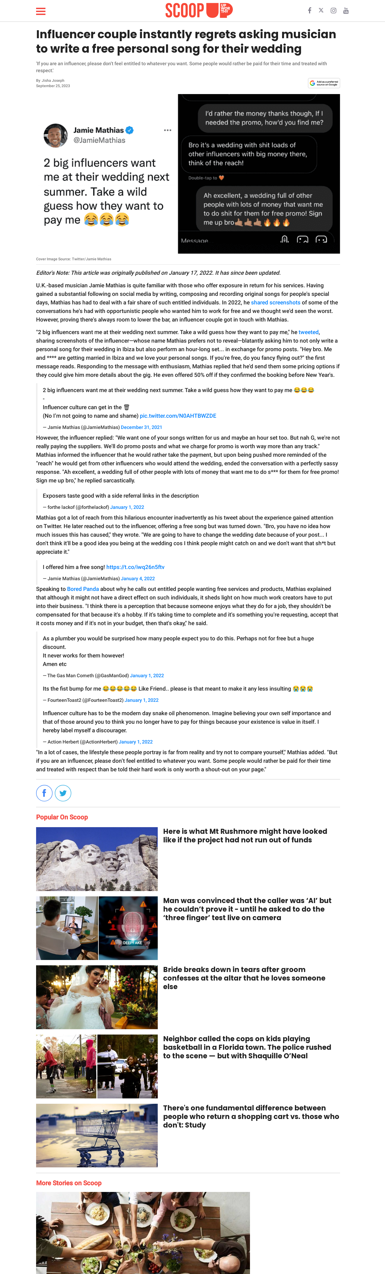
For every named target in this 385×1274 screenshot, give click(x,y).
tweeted (309, 332)
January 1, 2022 (127, 507)
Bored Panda (83, 589)
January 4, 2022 (138, 578)
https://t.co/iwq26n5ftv (135, 567)
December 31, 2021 (141, 427)
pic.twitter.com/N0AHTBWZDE (178, 416)
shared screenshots (276, 302)
